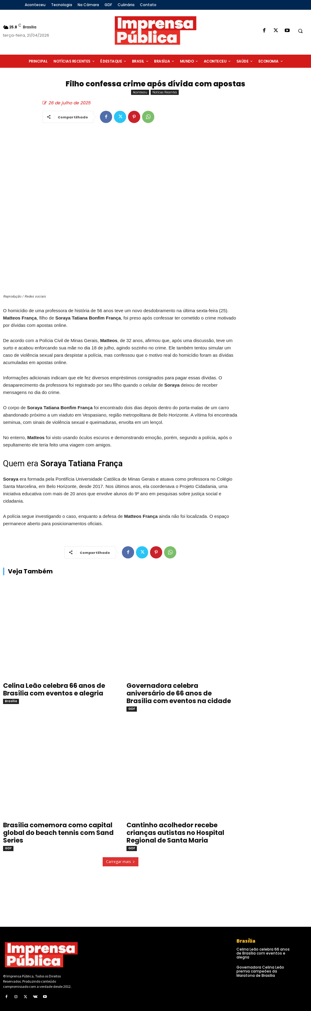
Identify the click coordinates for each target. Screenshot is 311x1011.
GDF (131, 708)
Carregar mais (120, 861)
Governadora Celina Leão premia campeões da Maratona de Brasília (260, 971)
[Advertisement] (277, 240)
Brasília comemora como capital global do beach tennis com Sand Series (58, 833)
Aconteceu (140, 92)
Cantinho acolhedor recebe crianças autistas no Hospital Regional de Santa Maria (175, 833)
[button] (300, 30)
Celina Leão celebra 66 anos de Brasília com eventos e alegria (54, 689)
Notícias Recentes (165, 92)
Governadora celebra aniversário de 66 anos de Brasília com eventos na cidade (178, 693)
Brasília (11, 701)
